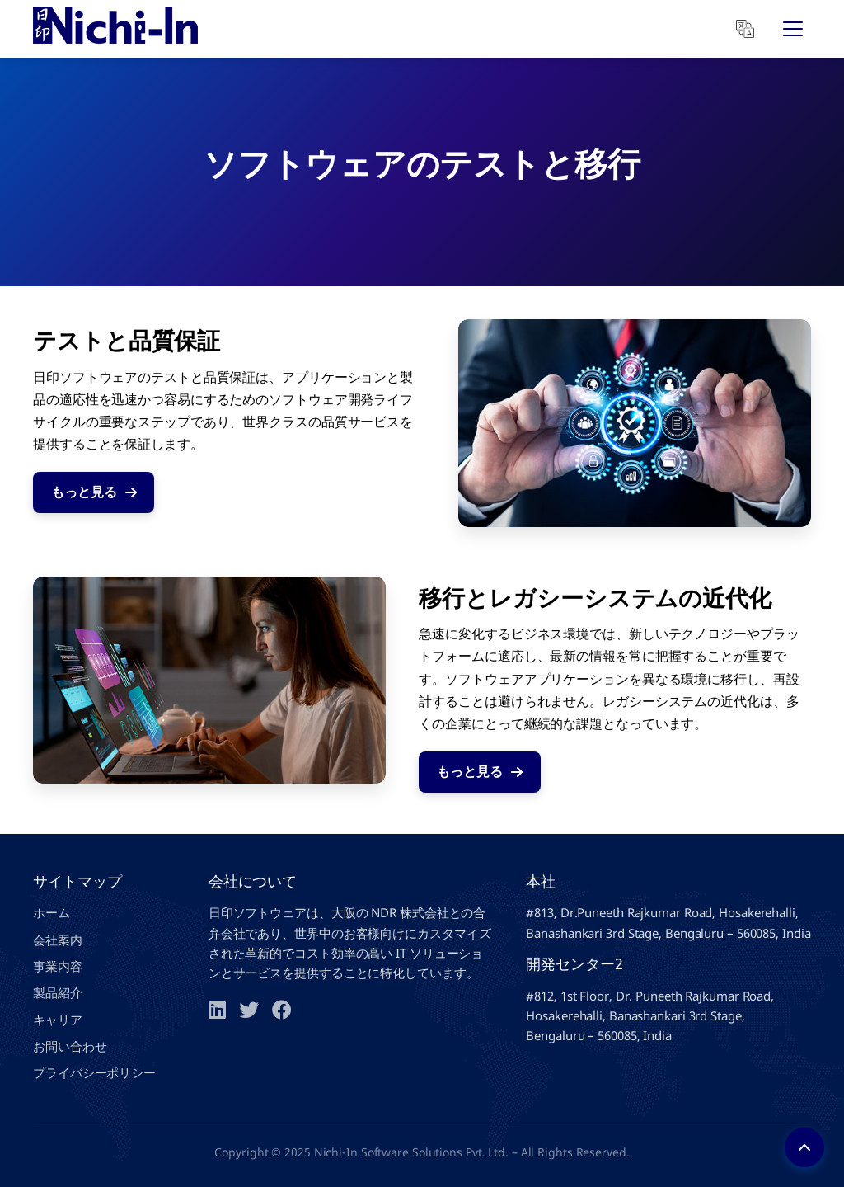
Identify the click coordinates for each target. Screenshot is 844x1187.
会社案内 (57, 939)
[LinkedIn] (217, 1010)
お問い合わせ (69, 1046)
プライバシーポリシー (94, 1072)
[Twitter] (249, 1010)
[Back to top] (804, 1147)
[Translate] (745, 28)
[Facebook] (282, 1010)
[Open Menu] (793, 29)
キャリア (57, 1019)
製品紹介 (57, 992)
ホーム (51, 912)
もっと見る (93, 492)
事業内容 (57, 966)
